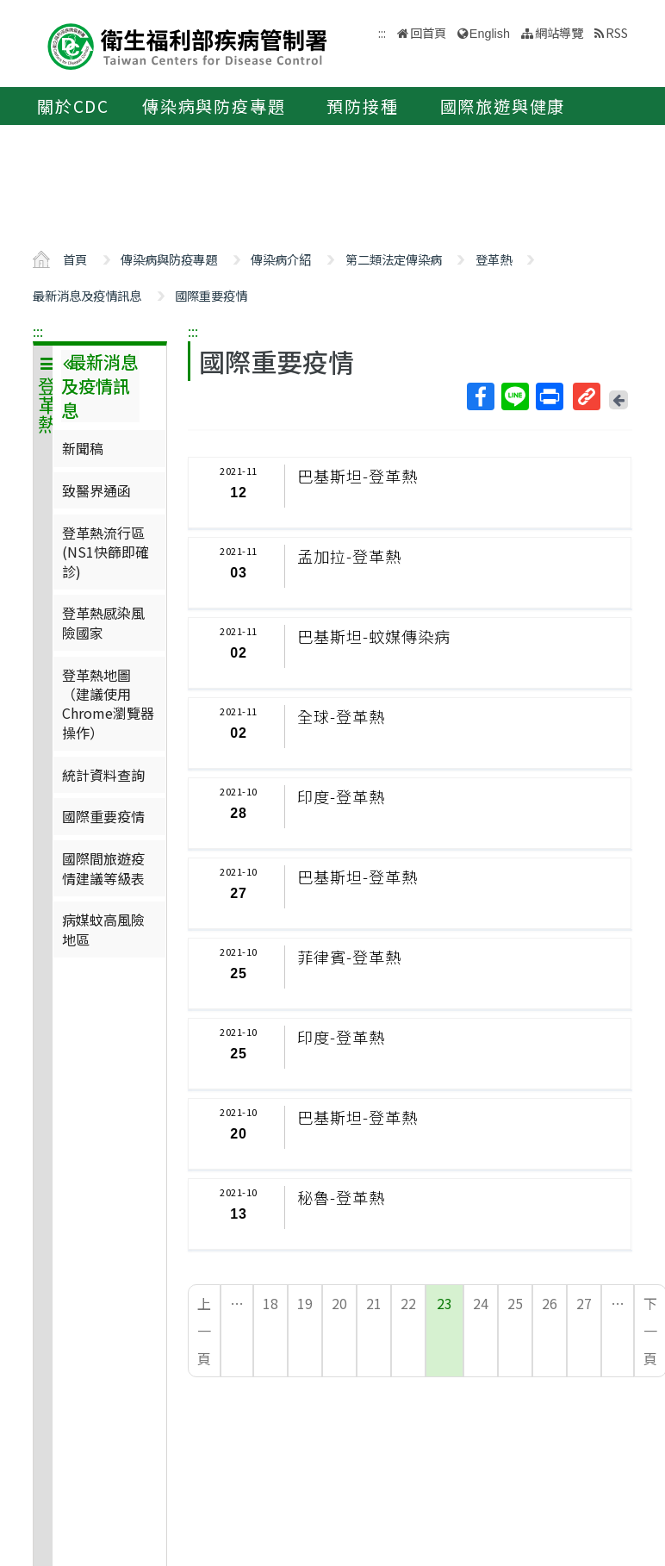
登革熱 (493, 259)
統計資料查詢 (103, 774)
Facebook (479, 396)
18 (270, 1303)
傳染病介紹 (281, 259)
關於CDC (73, 106)
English (489, 34)
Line (514, 396)
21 (374, 1303)
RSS (617, 32)
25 (515, 1303)
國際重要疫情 (211, 295)
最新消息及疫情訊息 (87, 295)
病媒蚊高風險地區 (103, 929)
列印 (548, 396)
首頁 (75, 259)
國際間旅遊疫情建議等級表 (103, 868)
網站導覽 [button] (559, 32)
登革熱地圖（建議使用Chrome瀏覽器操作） (108, 703)
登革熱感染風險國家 (103, 622)
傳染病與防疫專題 (213, 106)
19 (305, 1303)
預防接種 (362, 106)
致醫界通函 (96, 490)
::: (38, 331)
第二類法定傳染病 (393, 259)
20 (339, 1303)
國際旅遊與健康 (503, 106)
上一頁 (204, 1331)
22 (408, 1303)
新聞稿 (82, 448)
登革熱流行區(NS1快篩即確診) (105, 552)
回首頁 (428, 32)
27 (584, 1303)
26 (549, 1303)
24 (480, 1303)
